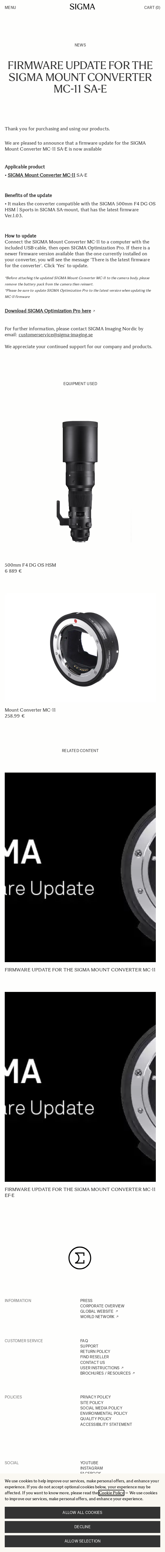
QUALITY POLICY (96, 1419)
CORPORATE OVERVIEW (102, 1306)
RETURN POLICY (95, 1351)
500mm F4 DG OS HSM (30, 565)
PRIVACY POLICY (95, 1397)
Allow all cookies (82, 1512)
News (80, 45)
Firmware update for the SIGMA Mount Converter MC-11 (80, 970)
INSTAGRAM (91, 1468)
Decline (82, 1527)
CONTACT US (92, 1362)
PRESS (86, 1300)
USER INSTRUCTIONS (99, 1368)
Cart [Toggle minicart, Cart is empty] (152, 7)
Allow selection (83, 1541)
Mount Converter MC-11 (30, 710)
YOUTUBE (89, 1463)
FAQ (84, 1341)
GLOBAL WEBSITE (97, 1311)
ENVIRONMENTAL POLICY (103, 1413)
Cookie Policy (111, 1492)
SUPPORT (89, 1346)
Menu (10, 7)
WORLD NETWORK (97, 1317)
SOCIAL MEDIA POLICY (101, 1408)
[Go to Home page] (82, 7)
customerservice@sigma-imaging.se (56, 334)
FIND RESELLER (94, 1357)
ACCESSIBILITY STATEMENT (106, 1424)
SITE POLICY (91, 1403)
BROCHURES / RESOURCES (105, 1373)
